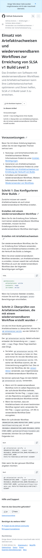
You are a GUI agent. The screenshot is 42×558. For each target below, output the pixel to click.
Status (15, 547)
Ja (6, 511)
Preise (21, 547)
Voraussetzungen (14, 137)
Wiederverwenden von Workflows (19, 183)
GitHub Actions (10, 21)
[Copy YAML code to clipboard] (36, 275)
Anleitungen (23, 21)
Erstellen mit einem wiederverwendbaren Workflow (20, 212)
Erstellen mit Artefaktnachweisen (20, 237)
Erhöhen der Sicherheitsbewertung (18, 28)
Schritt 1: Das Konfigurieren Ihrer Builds (20, 192)
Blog (25, 550)
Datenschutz (6, 547)
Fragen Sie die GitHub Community (15, 526)
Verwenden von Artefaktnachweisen (18, 25)
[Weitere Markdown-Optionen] (24, 103)
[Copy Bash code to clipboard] (36, 442)
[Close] (35, 3)
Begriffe (33, 545)
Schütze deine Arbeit (12, 23)
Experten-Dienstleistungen (11, 550)
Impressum (22, 545)
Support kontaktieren (11, 529)
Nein (15, 511)
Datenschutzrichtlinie (8, 515)
